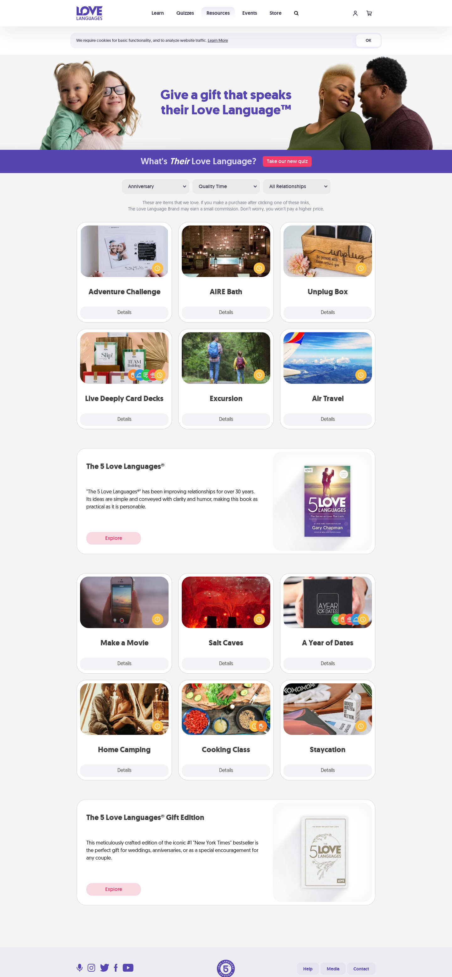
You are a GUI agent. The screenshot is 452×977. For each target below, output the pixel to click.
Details (124, 312)
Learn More (218, 40)
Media (333, 969)
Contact (361, 969)
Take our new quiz (287, 161)
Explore (113, 538)
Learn (158, 13)
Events (249, 13)
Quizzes (185, 13)
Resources (218, 13)
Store (276, 13)
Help (308, 969)
